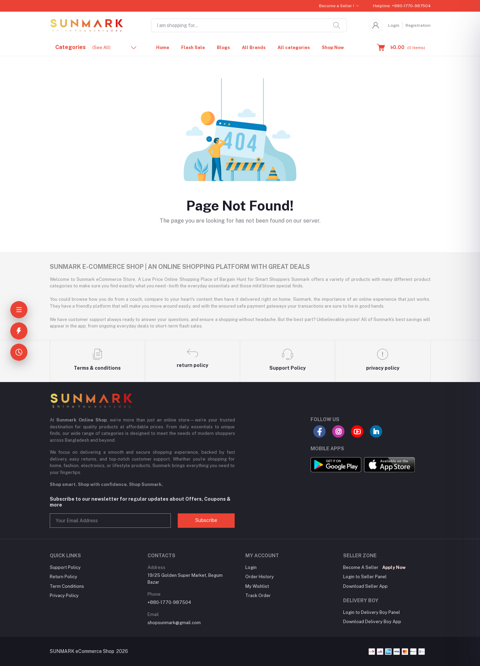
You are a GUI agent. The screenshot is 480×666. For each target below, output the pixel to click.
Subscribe (206, 520)
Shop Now (333, 47)
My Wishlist (257, 586)
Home (162, 47)
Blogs (223, 47)
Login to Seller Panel (365, 576)
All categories (294, 47)
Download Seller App (365, 586)
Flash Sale (193, 47)
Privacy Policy (64, 595)
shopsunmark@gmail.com (174, 622)
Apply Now (394, 567)
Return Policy (63, 576)
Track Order (258, 595)
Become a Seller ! (336, 5)
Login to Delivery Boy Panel (371, 612)
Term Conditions (67, 586)
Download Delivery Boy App (372, 621)
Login (393, 25)
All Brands (254, 47)
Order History (259, 576)
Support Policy (65, 567)
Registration (418, 25)
